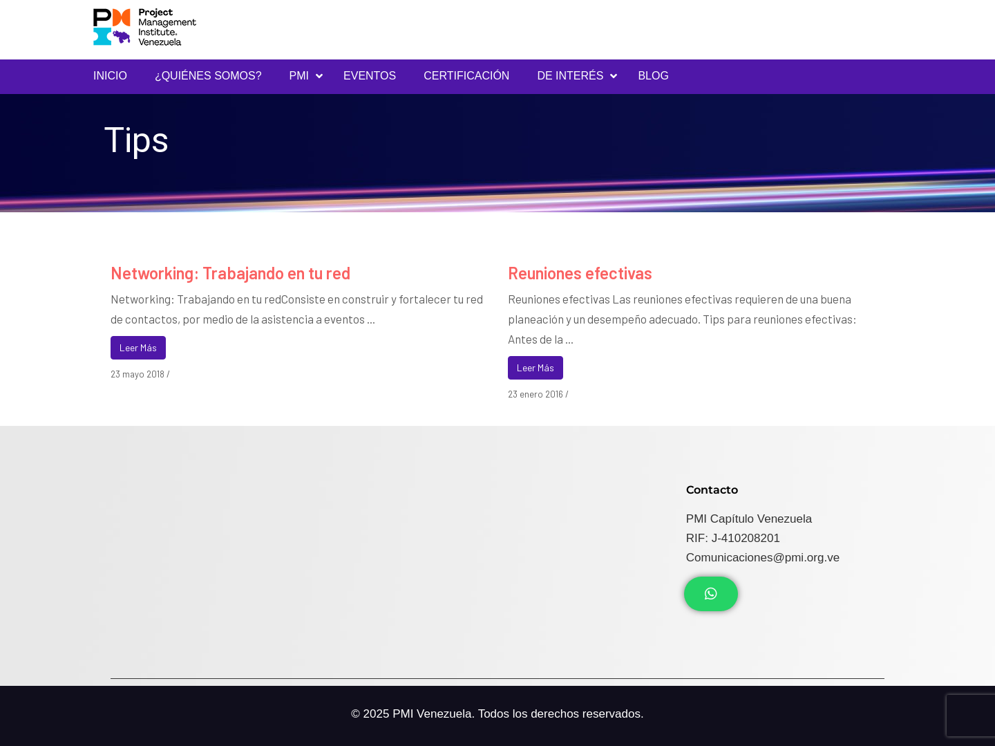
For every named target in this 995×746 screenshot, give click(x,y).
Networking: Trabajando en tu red (230, 273)
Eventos (369, 76)
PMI (299, 76)
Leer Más (138, 347)
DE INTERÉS (570, 76)
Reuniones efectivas (580, 273)
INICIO (110, 76)
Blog (653, 76)
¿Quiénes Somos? (208, 76)
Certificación (466, 76)
